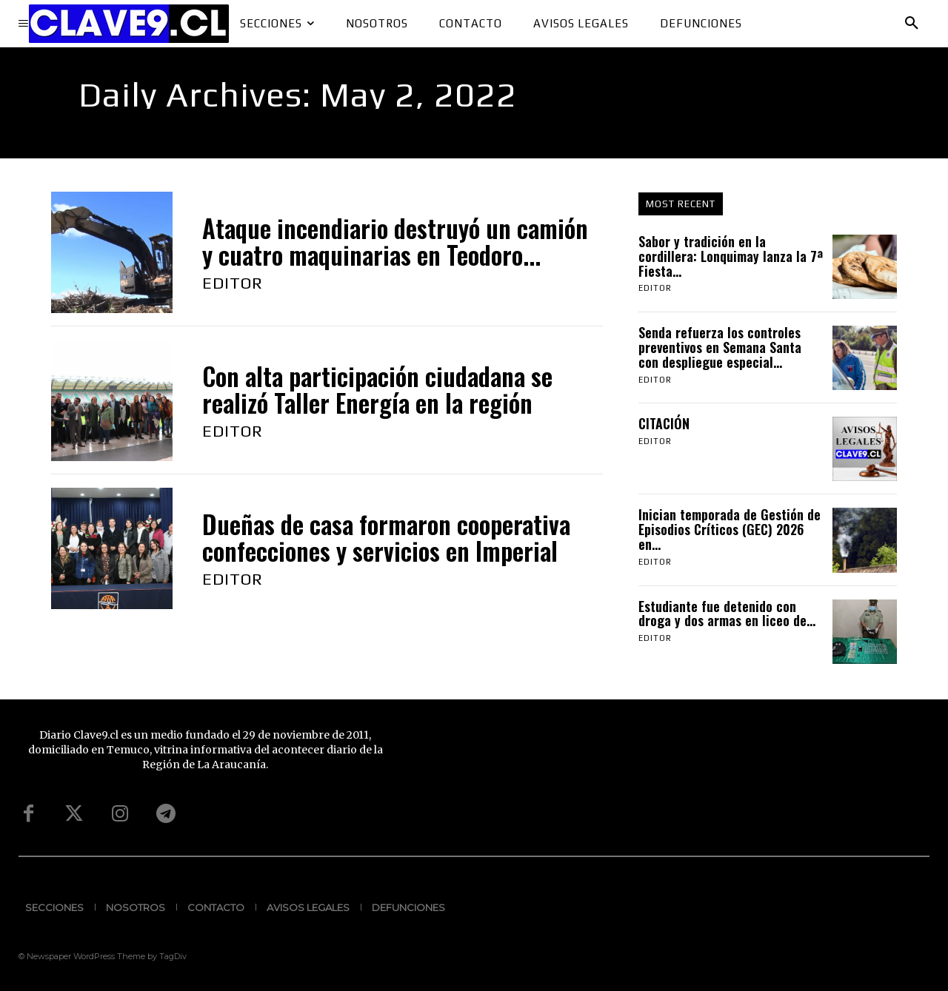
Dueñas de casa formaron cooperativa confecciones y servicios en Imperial (386, 537)
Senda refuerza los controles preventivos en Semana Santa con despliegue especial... (719, 347)
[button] (911, 23)
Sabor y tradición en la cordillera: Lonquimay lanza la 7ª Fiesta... (730, 256)
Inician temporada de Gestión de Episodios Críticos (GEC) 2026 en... (729, 529)
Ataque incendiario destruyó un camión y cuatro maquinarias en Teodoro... (395, 241)
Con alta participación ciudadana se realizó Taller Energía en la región (377, 389)
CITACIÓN (665, 423)
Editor (232, 282)
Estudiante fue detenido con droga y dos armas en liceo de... (726, 614)
